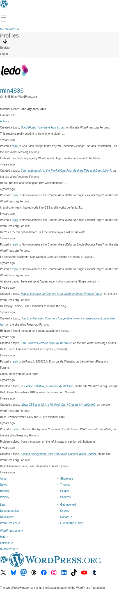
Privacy (4, 497)
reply (15, 146)
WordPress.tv (10, 523)
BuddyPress (9, 549)
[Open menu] (3, 16)
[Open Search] (3, 23)
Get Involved (68, 504)
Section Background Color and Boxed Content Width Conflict (58, 453)
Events (64, 510)
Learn (3, 504)
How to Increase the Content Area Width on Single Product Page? (61, 293)
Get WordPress (9, 29)
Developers (7, 516)
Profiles (9, 35)
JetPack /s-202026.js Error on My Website (46, 386)
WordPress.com (11, 530)
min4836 (12, 90)
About (3, 478)
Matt (4, 536)
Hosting (5, 490)
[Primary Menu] (3, 41)
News (3, 484)
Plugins (65, 490)
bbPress (6, 543)
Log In (4, 53)
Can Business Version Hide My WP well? (46, 343)
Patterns (65, 497)
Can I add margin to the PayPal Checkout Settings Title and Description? (65, 170)
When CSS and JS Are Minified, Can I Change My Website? (57, 404)
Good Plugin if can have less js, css (42, 127)
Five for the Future (71, 523)
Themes (65, 484)
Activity (4, 121)
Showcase (66, 478)
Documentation (9, 510)
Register (5, 47)
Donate (66, 516)
